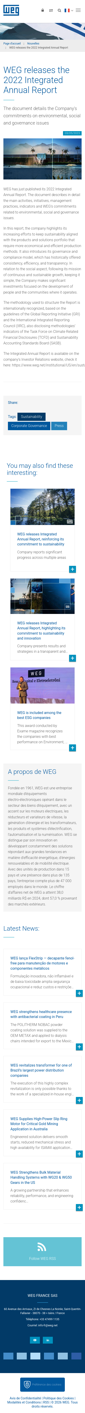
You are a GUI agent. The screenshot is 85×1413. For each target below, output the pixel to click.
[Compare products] (51, 10)
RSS (46, 1402)
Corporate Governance (29, 426)
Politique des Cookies (58, 1398)
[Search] (59, 10)
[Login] (42, 10)
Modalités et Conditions (24, 1402)
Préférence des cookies (46, 1384)
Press (59, 426)
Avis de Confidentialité (25, 1398)
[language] (68, 10)
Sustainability (31, 417)
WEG (9, 10)
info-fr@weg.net (48, 1325)
